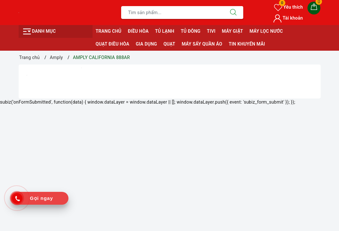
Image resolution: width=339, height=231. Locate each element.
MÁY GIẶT (232, 31)
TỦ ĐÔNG (190, 31)
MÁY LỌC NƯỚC (266, 31)
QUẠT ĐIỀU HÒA (112, 44)
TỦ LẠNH (164, 31)
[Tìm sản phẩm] (172, 12)
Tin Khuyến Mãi (247, 44)
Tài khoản (288, 18)
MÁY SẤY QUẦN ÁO (202, 44)
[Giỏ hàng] (314, 8)
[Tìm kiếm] (233, 12)
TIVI (211, 31)
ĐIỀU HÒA (138, 31)
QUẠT (169, 44)
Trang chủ (108, 31)
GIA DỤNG (146, 44)
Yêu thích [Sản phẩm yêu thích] (288, 7)
